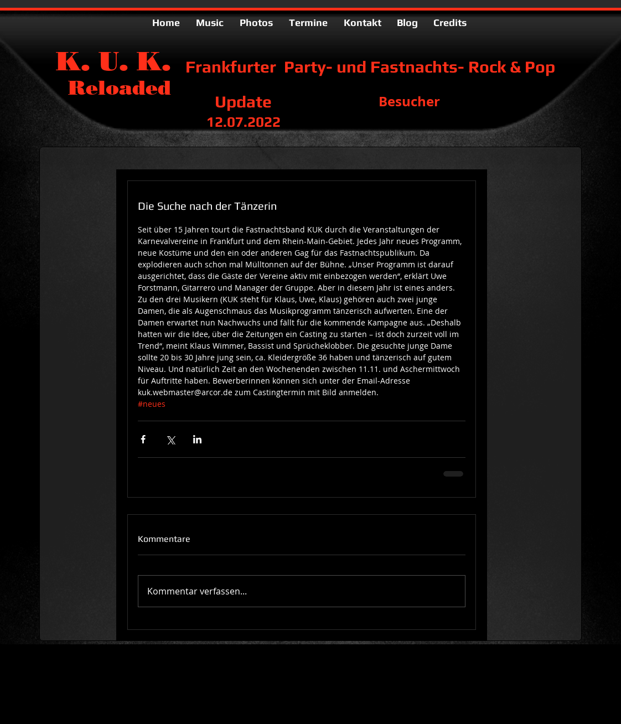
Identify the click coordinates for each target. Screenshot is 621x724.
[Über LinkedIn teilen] (197, 439)
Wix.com (228, 670)
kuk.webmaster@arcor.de (122, 681)
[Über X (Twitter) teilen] (170, 439)
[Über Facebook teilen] (143, 439)
